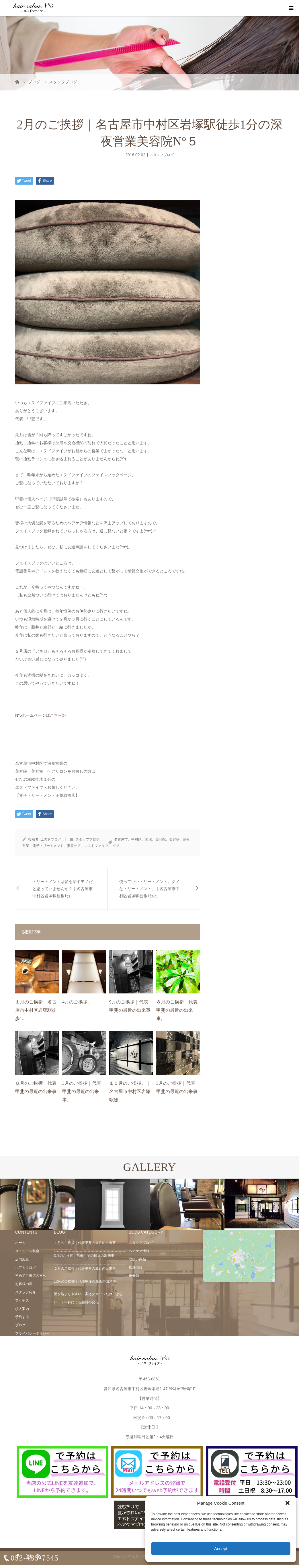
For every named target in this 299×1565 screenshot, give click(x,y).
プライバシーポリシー (32, 1333)
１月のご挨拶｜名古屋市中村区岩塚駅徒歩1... (35, 1010)
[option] (37, 1204)
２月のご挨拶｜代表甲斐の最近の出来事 (85, 1268)
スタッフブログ (162, 155)
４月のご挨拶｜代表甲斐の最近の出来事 (85, 1243)
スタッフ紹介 (25, 1292)
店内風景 (22, 1259)
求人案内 (22, 1309)
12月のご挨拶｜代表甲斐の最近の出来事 (85, 1281)
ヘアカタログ (25, 1268)
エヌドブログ (50, 839)
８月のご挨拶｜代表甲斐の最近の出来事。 (177, 1010)
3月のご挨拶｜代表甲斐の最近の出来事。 (81, 1091)
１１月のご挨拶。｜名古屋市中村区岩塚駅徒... (130, 1091)
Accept (220, 1548)
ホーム (20, 1243)
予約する (22, 1317)
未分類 (134, 1276)
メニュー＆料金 (27, 1251)
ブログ (20, 1325)
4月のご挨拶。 (77, 1001)
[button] (287, 1503)
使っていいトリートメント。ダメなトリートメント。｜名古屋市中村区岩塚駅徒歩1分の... (149, 889)
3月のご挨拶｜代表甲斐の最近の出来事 (84, 1256)
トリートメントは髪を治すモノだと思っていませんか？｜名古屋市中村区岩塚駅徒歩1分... (62, 889)
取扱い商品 (137, 1259)
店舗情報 (135, 1268)
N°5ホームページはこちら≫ (40, 715)
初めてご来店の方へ (30, 1276)
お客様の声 (23, 1284)
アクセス (22, 1301)
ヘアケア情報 (139, 1251)
